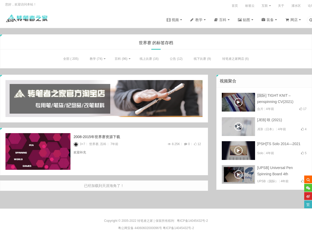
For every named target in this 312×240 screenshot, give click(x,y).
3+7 (79, 145)
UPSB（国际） (267, 182)
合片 (260, 110)
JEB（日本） (266, 130)
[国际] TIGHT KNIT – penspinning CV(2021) (275, 99)
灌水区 (296, 6)
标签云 (250, 6)
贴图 (246, 20)
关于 (281, 6)
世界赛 (94, 145)
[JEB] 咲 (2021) (269, 121)
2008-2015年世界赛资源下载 (97, 137)
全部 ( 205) (71, 59)
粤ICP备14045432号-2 (178, 228)
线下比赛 (200, 59)
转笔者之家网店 (233, 59)
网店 (294, 20)
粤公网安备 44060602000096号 (140, 228)
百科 (222, 20)
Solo (260, 154)
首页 (235, 6)
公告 (173, 59)
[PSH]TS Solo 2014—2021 (279, 144)
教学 (199, 20)
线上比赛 (146, 59)
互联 (265, 6)
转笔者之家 (145, 221)
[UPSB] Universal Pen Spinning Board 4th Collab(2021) (275, 172)
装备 (270, 20)
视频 (175, 20)
